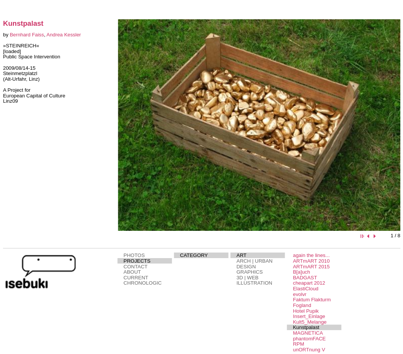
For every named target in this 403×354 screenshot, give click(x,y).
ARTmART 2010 (311, 261)
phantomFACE (309, 338)
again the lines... (311, 255)
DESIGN (246, 266)
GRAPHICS (249, 272)
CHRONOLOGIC (142, 283)
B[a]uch (301, 272)
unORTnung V (309, 349)
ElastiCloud (305, 288)
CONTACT (135, 266)
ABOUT (132, 272)
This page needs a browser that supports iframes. (53, 130)
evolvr (299, 294)
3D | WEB (247, 277)
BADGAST (305, 277)
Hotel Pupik (305, 311)
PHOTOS (133, 255)
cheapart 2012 (309, 283)
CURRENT (135, 277)
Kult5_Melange (309, 322)
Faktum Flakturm (312, 299)
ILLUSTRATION (254, 283)
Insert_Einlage (309, 316)
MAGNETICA (308, 333)
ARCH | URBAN (254, 261)
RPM (298, 344)
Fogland (302, 305)
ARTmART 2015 (311, 266)
